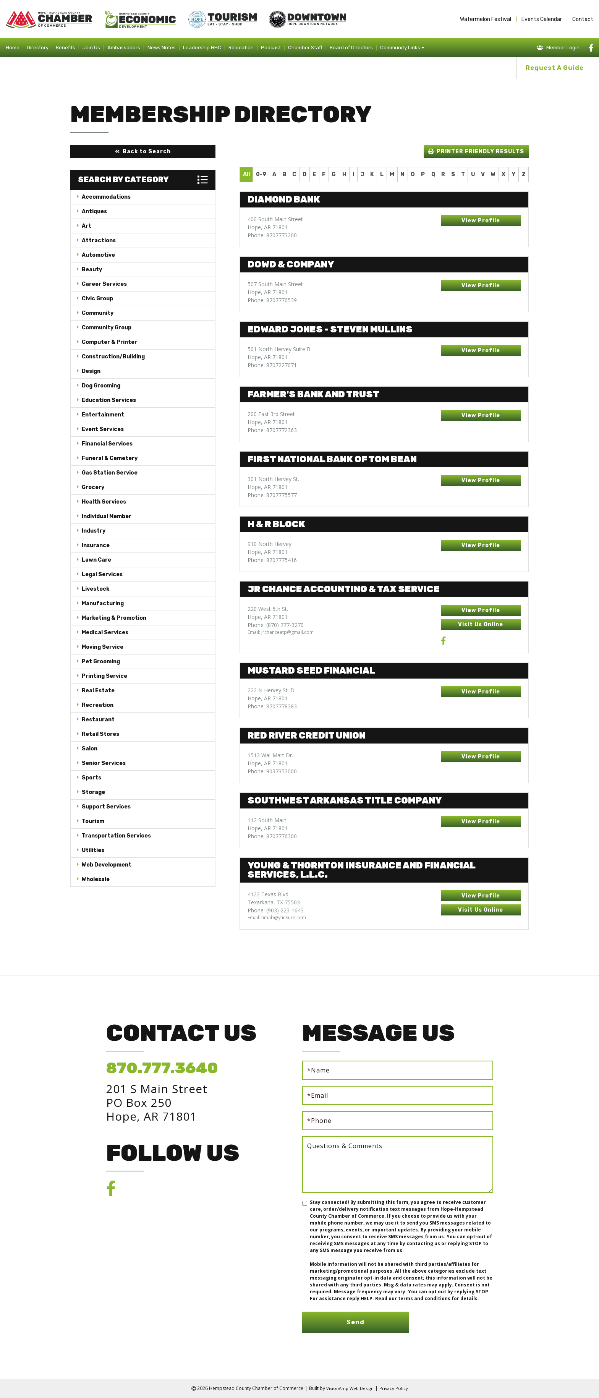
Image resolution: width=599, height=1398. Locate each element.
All (246, 174)
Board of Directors (351, 47)
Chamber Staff (305, 47)
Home (12, 47)
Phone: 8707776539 (272, 300)
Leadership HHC (202, 47)
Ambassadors (123, 47)
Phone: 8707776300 (272, 836)
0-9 (261, 174)
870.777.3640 (162, 1068)
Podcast (271, 47)
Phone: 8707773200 (272, 235)
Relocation (241, 47)
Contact (582, 19)
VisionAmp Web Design (349, 1388)
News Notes (161, 47)
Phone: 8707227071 (272, 365)
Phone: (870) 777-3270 (276, 625)
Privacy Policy (395, 1388)
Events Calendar (541, 19)
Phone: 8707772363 (272, 430)
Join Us (91, 47)
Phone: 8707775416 (272, 560)
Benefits (65, 47)
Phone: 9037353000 (272, 771)
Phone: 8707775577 (272, 495)
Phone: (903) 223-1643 (276, 910)
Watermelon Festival (485, 19)
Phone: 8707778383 (272, 706)
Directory (38, 47)
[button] (142, 151)
